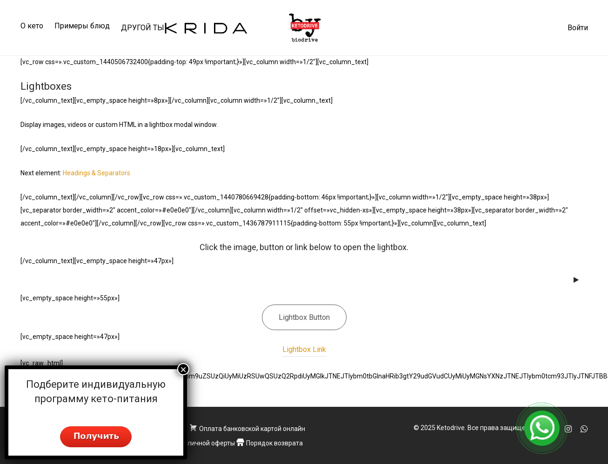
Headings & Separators (96, 173)
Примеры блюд (82, 25)
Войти (578, 27)
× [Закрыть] (183, 369)
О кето (31, 25)
